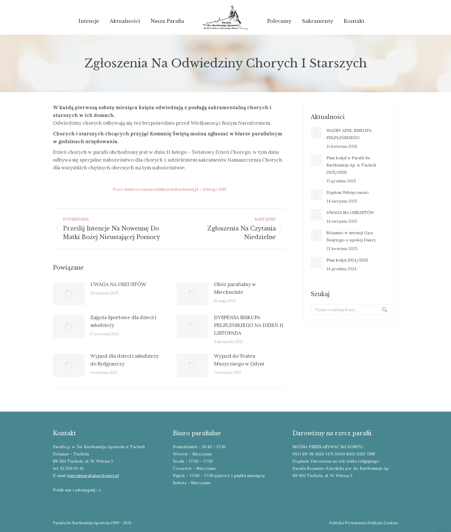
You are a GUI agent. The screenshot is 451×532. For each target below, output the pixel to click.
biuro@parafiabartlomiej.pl (93, 475)
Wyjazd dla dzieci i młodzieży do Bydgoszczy (124, 360)
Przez (155, 189)
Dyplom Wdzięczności (347, 192)
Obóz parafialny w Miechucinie (235, 288)
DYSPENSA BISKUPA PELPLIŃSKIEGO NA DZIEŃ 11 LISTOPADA (248, 325)
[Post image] (69, 293)
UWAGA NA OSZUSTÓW (118, 284)
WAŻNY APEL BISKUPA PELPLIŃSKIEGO (349, 134)
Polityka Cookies (383, 522)
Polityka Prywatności (348, 522)
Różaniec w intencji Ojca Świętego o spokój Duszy (351, 236)
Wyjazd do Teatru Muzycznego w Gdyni (239, 360)
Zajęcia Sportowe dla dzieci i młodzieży (123, 321)
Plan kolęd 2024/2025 (347, 260)
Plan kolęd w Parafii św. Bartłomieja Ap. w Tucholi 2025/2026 (351, 165)
